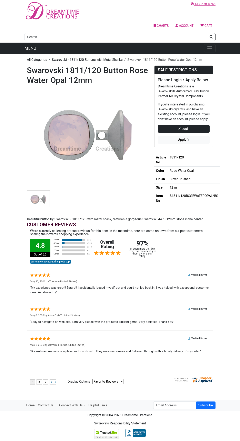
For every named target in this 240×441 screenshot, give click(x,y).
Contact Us (45, 405)
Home (30, 405)
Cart (206, 26)
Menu (30, 48)
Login (183, 129)
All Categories (37, 60)
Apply (183, 140)
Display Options (79, 381)
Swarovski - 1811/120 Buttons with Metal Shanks (87, 60)
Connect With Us (71, 405)
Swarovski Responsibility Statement (120, 423)
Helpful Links (97, 405)
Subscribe (205, 405)
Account (184, 26)
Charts (161, 26)
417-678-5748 (203, 4)
